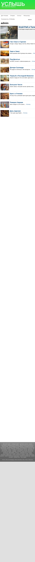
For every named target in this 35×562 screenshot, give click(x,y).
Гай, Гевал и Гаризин (18, 42)
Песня (17, 452)
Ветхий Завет (7, 444)
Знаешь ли (31, 448)
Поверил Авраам (16, 102)
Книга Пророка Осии (22, 453)
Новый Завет (15, 444)
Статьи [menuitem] (19, 15)
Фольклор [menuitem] (27, 15)
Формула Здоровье (9, 452)
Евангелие (5, 446)
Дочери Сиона (24, 444)
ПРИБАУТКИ (17, 457)
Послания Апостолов (9, 453)
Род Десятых (15, 59)
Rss (24, 459)
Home (3, 459)
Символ (14, 450)
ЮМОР (32, 456)
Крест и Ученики (16, 93)
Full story (28, 104)
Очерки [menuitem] (12, 15)
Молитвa (4, 450)
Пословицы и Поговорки (16, 446)
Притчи (13, 448)
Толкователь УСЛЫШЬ (26, 452)
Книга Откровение (25, 456)
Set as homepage (10, 459)
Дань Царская (15, 111)
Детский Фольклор (27, 451)
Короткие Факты (6, 448)
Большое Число (16, 84)
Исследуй (20, 450)
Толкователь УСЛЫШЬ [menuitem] (8, 19)
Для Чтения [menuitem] (4, 15)
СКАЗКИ (11, 457)
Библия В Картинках (13, 445)
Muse (25, 450)
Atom (26, 459)
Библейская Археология (27, 447)
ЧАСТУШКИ (23, 457)
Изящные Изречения (13, 447)
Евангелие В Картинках (26, 445)
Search (30, 19)
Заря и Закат (15, 51)
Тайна (10, 450)
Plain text (31, 459)
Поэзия (19, 451)
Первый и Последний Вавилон (22, 76)
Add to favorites (18, 459)
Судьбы (14, 451)
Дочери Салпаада (17, 67)
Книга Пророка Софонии (12, 456)
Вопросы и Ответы (22, 448)
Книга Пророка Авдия (18, 454)
